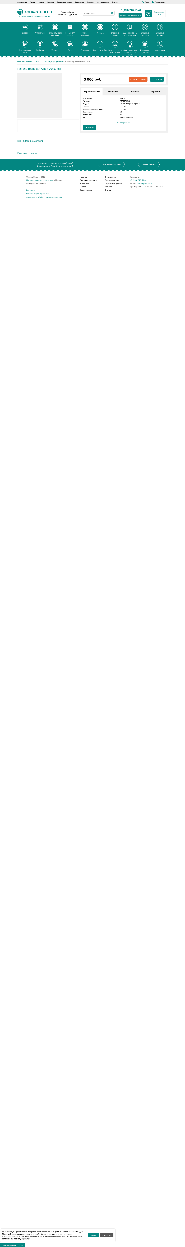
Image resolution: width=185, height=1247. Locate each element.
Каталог (41, 2)
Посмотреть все (123, 123)
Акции (32, 2)
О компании (22, 2)
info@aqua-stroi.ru (144, 183)
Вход (147, 2)
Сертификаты (103, 2)
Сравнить (89, 127)
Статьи (115, 2)
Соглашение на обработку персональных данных (44, 197)
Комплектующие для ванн (53, 62)
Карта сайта (30, 190)
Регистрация (160, 2)
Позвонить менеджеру (111, 164)
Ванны (37, 62)
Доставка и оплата (64, 2)
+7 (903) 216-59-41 (130, 10)
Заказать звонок (149, 164)
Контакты (90, 2)
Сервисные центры (113, 183)
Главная (20, 62)
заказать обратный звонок (130, 15)
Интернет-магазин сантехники (39, 180)
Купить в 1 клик (138, 79)
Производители (112, 180)
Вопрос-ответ (86, 190)
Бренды (50, 2)
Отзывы (83, 187)
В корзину (157, 79)
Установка (79, 2)
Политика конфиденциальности (37, 193)
